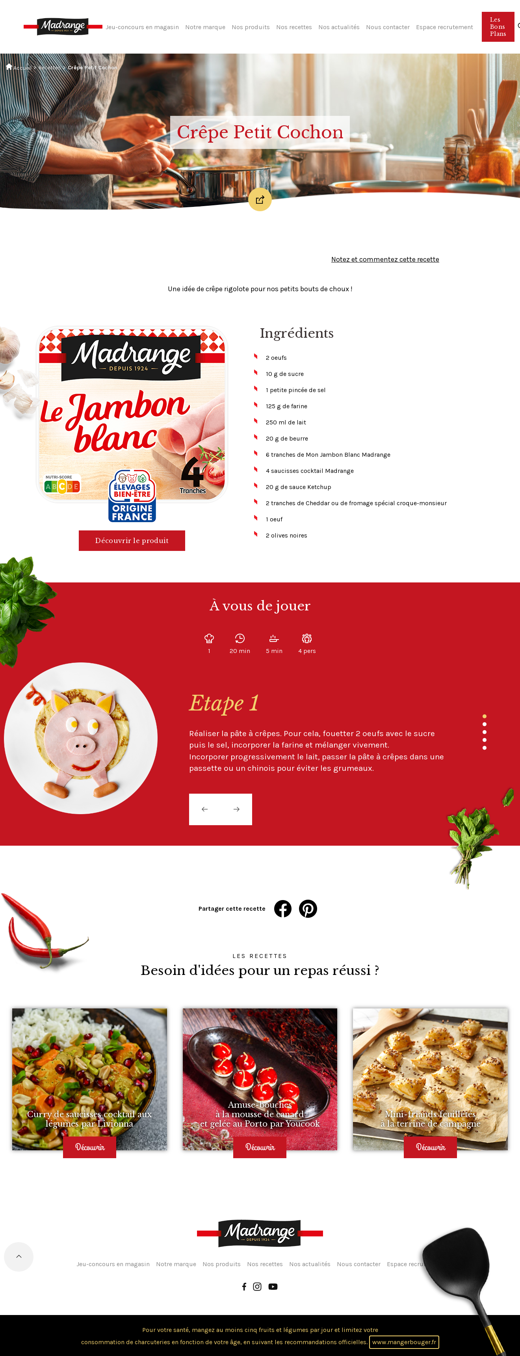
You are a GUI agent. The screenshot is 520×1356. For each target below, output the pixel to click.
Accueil (19, 67)
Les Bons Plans (498, 26)
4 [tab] (485, 740)
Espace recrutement (444, 27)
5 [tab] (485, 748)
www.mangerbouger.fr (404, 1342)
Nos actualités (339, 27)
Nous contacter (388, 27)
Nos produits (251, 27)
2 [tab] (485, 724)
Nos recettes (294, 27)
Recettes (49, 67)
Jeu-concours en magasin (142, 27)
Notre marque (205, 27)
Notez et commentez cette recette (385, 259)
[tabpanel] (311, 732)
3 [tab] (485, 732)
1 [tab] (485, 716)
